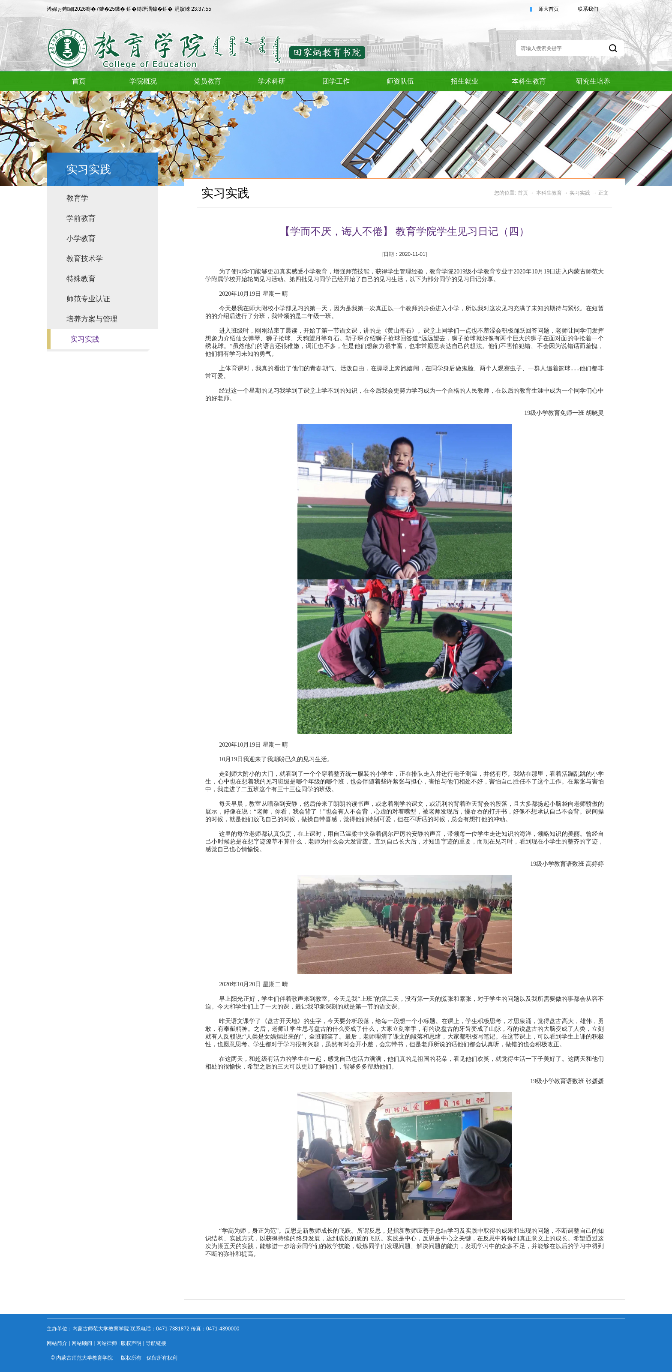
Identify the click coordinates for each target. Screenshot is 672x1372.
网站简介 (57, 1343)
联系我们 (588, 9)
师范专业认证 (88, 299)
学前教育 (81, 218)
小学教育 (81, 238)
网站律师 (106, 1343)
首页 (523, 193)
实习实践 (84, 339)
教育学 (77, 198)
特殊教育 (81, 279)
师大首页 (548, 9)
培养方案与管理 (91, 319)
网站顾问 (82, 1343)
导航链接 (156, 1343)
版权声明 (131, 1343)
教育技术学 (84, 259)
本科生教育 (549, 193)
